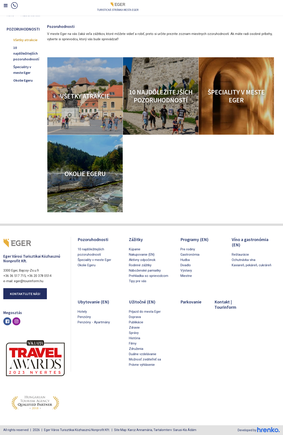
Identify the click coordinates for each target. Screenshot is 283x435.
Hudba (185, 260)
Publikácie (136, 322)
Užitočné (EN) (142, 302)
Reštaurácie (240, 255)
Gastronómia (189, 255)
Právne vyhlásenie (142, 365)
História (134, 338)
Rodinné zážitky (140, 265)
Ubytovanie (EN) (93, 302)
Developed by (259, 430)
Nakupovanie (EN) (142, 255)
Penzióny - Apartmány (94, 322)
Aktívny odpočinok (142, 260)
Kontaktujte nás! (25, 293)
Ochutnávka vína (243, 260)
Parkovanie (190, 302)
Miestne (186, 276)
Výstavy (186, 270)
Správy (134, 333)
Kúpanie (134, 249)
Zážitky (136, 239)
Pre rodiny (187, 249)
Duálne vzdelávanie (142, 354)
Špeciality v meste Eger (22, 70)
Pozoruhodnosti (93, 239)
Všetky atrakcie (25, 40)
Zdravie (134, 328)
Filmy (132, 343)
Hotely (82, 312)
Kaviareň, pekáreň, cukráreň (251, 265)
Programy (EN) (194, 239)
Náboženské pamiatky (145, 270)
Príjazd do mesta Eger (145, 312)
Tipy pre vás (137, 281)
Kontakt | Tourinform (225, 304)
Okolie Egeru (23, 80)
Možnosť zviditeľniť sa (145, 359)
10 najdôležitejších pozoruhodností (26, 53)
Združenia (136, 349)
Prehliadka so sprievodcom (148, 276)
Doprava (135, 317)
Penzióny (84, 317)
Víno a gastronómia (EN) (250, 242)
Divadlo (185, 265)
